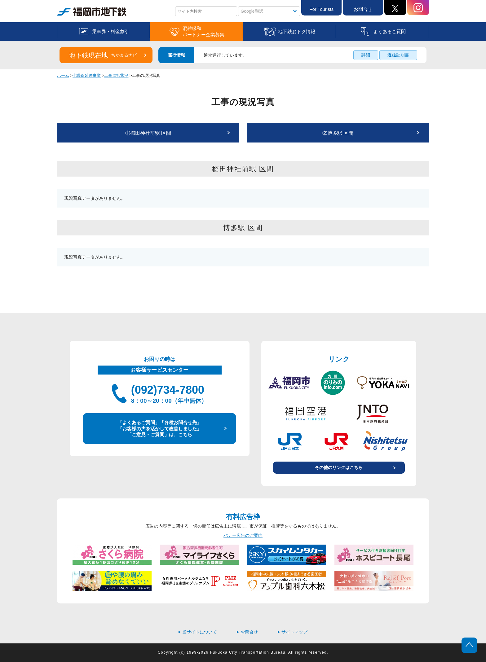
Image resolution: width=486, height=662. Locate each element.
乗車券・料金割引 (110, 31)
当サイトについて (198, 631)
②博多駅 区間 (337, 133)
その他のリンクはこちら (339, 467)
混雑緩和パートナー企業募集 (203, 31)
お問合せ (363, 9)
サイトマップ (292, 631)
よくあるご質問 (389, 31)
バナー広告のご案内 (243, 535)
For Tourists (321, 9)
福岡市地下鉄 (91, 11)
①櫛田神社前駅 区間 (148, 133)
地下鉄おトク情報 (296, 31)
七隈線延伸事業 (87, 75)
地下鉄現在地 (103, 55)
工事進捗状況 (116, 75)
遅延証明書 (398, 54)
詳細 (365, 54)
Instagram (418, 7)
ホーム (63, 75)
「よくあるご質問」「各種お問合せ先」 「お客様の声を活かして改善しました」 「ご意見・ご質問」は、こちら (159, 428)
